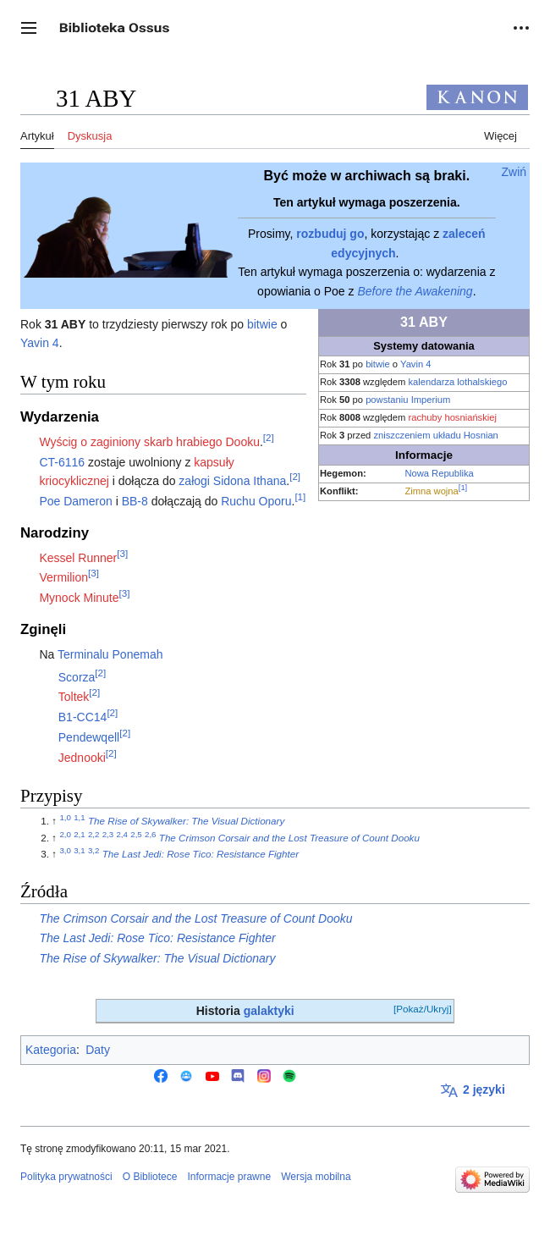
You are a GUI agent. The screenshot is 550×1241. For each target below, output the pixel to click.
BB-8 (135, 501)
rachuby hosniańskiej (453, 417)
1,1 (79, 817)
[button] (28, 28)
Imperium (431, 399)
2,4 (122, 834)
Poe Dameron (75, 501)
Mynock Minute (78, 597)
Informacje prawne (229, 1177)
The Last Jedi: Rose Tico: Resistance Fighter (200, 853)
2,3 (108, 834)
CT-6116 (62, 462)
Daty (97, 1049)
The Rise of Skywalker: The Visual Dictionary (186, 820)
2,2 (94, 834)
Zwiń (514, 172)
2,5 (136, 834)
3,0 (65, 850)
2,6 (151, 834)
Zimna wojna (431, 491)
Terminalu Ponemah (110, 654)
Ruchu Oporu (256, 501)
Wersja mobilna (315, 1177)
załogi (194, 481)
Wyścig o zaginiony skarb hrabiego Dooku (149, 442)
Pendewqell (88, 737)
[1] (463, 488)
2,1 (79, 834)
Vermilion (63, 577)
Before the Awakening (414, 291)
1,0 (65, 817)
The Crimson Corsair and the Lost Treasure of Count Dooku (289, 837)
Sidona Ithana (249, 481)
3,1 (79, 850)
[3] (122, 553)
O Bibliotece (150, 1177)
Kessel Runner (78, 558)
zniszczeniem (401, 435)
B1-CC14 (82, 717)
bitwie (378, 364)
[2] (268, 437)
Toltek (74, 696)
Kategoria (50, 1049)
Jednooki (82, 757)
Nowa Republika (438, 473)
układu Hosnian (465, 435)
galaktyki (269, 1011)
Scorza (77, 677)
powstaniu (387, 399)
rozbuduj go (330, 233)
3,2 (94, 850)
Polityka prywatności (66, 1177)
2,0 (65, 834)
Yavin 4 (415, 364)
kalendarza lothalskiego (458, 382)
